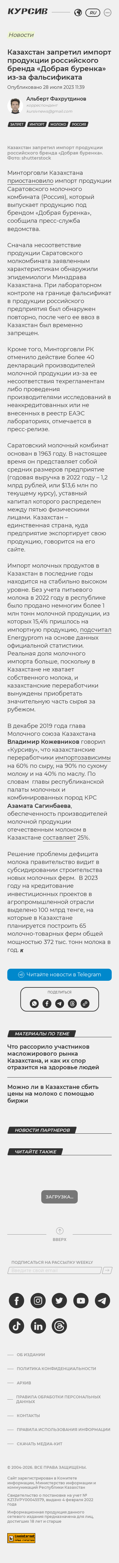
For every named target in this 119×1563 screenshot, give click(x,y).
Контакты (28, 1416)
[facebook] (16, 1300)
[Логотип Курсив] (27, 11)
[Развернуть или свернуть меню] (107, 13)
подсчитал (95, 629)
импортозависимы (83, 757)
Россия (79, 124)
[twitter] (59, 1300)
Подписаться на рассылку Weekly (52, 1262)
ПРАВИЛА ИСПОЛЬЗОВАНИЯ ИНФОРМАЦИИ (63, 1430)
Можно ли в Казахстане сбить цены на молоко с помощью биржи (53, 1094)
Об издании (31, 1355)
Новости (20, 34)
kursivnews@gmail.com (49, 111)
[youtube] (81, 1300)
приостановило (30, 180)
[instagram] (38, 1300)
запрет (16, 124)
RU (92, 13)
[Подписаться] (107, 1270)
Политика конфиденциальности (56, 1369)
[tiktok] (16, 1326)
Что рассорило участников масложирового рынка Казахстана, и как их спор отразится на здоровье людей (53, 1057)
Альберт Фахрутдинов (56, 99)
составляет (59, 837)
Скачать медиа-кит (39, 1444)
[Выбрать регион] (78, 13)
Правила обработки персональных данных (58, 1399)
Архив (24, 1383)
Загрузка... (59, 1197)
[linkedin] (38, 1326)
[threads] (59, 1326)
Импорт (37, 124)
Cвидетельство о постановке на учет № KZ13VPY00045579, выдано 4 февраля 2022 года (50, 1500)
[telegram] (102, 1300)
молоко (58, 124)
